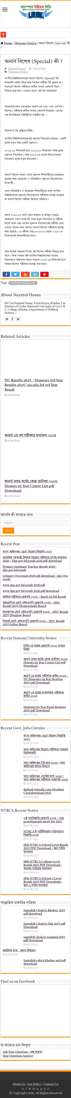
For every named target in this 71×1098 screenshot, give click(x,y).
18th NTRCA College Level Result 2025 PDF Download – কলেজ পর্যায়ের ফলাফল (42, 865)
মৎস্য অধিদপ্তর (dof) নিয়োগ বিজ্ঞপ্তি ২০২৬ (27, 551)
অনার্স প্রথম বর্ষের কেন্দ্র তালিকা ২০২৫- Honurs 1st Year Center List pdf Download (32, 486)
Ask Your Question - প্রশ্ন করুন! (22, 1052)
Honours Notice (26, 43)
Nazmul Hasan (17, 69)
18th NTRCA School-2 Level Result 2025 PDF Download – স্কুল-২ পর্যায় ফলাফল (42, 882)
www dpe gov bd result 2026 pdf (24, 585)
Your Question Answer (18, 1056)
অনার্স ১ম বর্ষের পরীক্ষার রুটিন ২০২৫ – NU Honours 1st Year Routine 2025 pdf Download (45, 679)
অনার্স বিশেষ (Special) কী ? (23, 283)
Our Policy (34, 1084)
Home (6, 43)
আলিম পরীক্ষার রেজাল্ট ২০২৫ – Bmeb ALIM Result (34, 596)
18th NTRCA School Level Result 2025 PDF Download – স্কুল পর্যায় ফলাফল (45, 848)
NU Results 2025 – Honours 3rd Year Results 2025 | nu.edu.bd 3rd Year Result (34, 385)
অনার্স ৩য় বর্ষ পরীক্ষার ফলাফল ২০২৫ (30, 435)
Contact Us (51, 1084)
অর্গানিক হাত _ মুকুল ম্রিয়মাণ (19, 950)
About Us (18, 1084)
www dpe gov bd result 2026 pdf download (31, 591)
